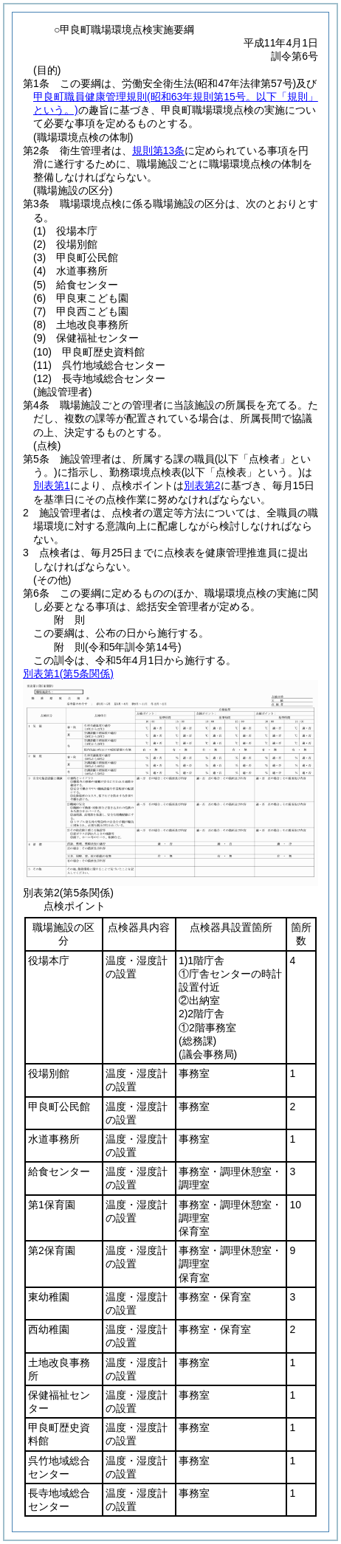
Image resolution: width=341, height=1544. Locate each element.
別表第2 (202, 485)
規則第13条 (158, 150)
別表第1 (51, 485)
